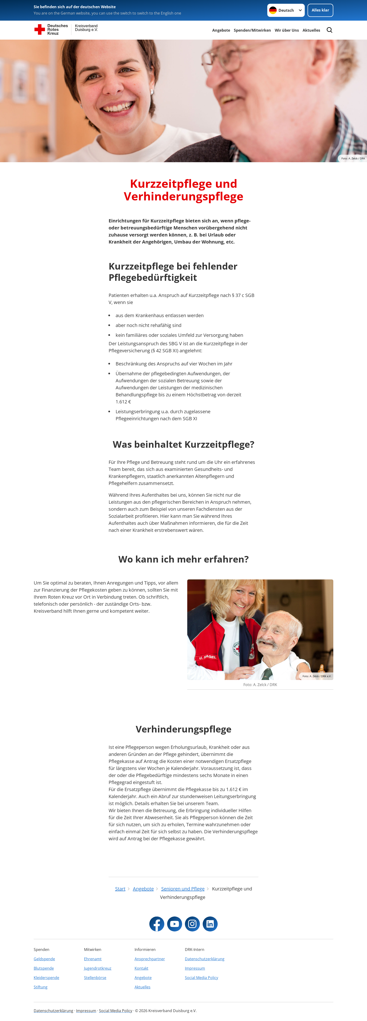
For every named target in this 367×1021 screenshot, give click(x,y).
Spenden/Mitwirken (252, 30)
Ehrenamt (93, 958)
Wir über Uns (287, 30)
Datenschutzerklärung (204, 958)
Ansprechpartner (150, 958)
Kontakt (141, 968)
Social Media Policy (201, 977)
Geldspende (44, 958)
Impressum (195, 968)
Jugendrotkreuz (97, 968)
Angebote (221, 30)
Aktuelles (311, 30)
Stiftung (41, 987)
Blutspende (44, 968)
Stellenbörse (95, 977)
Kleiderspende (46, 977)
